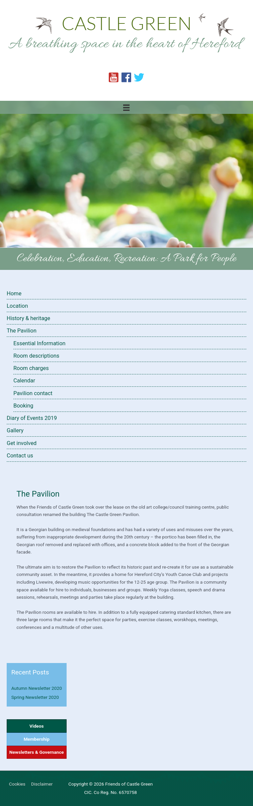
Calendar (24, 380)
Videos (36, 726)
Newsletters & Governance (36, 752)
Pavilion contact (33, 393)
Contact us (20, 455)
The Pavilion (21, 330)
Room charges (31, 368)
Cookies (17, 784)
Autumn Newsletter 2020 (36, 688)
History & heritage (28, 318)
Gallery (15, 430)
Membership (37, 739)
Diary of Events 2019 (32, 418)
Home (14, 293)
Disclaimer (42, 784)
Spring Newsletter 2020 (35, 697)
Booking (23, 405)
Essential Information (39, 343)
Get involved (21, 443)
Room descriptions (36, 356)
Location (17, 306)
